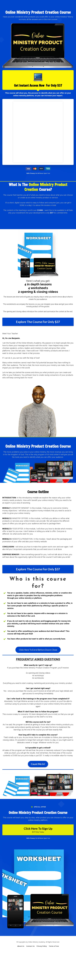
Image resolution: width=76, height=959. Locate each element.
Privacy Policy (42, 946)
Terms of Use (54, 946)
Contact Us (30, 946)
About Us (20, 946)
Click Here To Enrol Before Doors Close (38, 649)
